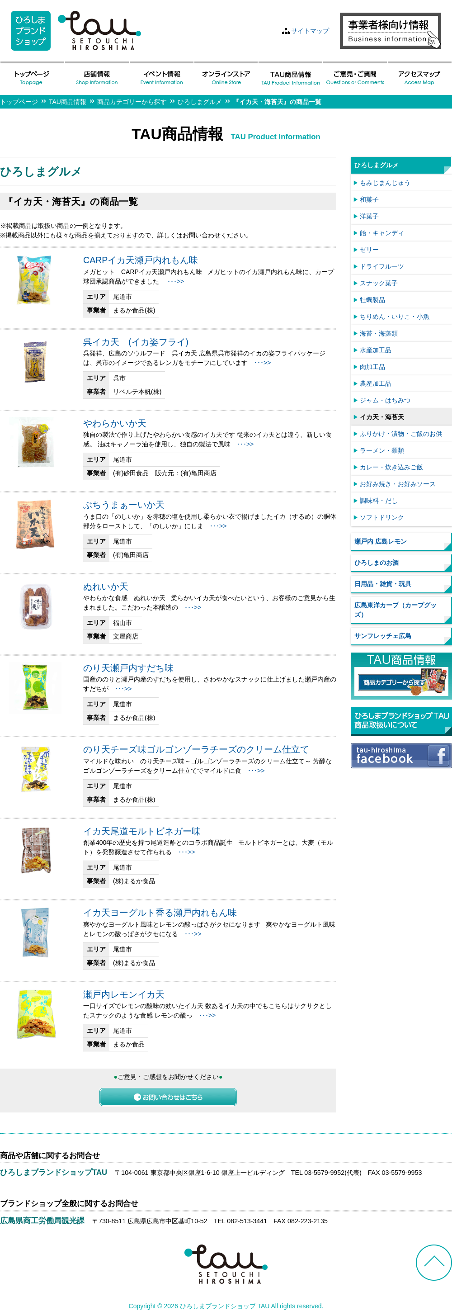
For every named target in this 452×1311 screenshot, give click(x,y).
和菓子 (369, 199)
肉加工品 (372, 366)
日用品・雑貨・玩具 (382, 583)
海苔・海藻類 (379, 333)
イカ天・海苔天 (382, 417)
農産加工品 (375, 383)
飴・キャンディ (382, 233)
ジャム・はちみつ (385, 400)
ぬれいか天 (105, 587)
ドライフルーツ (382, 266)
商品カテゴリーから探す (132, 101)
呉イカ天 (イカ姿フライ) (135, 342)
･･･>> (175, 281)
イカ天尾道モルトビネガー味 (142, 831)
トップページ (19, 101)
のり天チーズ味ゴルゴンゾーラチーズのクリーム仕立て (196, 749)
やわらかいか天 (114, 423)
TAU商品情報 (67, 101)
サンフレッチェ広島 (382, 635)
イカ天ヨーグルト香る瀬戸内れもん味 (160, 913)
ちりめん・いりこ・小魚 (394, 316)
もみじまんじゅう (385, 182)
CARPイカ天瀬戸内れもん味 (140, 260)
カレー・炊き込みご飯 (391, 467)
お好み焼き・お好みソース (398, 483)
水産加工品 (375, 350)
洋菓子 (369, 216)
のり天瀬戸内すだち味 (128, 668)
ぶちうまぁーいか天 (124, 505)
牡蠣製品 (372, 299)
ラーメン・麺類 (382, 450)
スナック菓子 (379, 283)
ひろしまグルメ (200, 101)
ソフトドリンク (382, 517)
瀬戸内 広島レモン (380, 541)
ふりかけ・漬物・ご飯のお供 (401, 433)
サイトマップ (310, 30)
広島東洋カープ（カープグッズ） (395, 609)
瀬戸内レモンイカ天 (124, 994)
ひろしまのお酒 (376, 562)
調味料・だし (379, 500)
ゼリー (369, 249)
